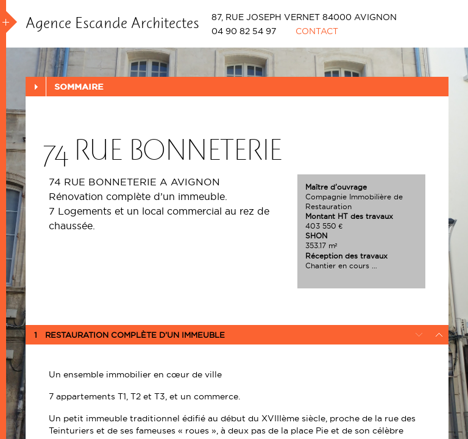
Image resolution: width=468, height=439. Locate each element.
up (438, 334)
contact (317, 31)
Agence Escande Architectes (112, 22)
